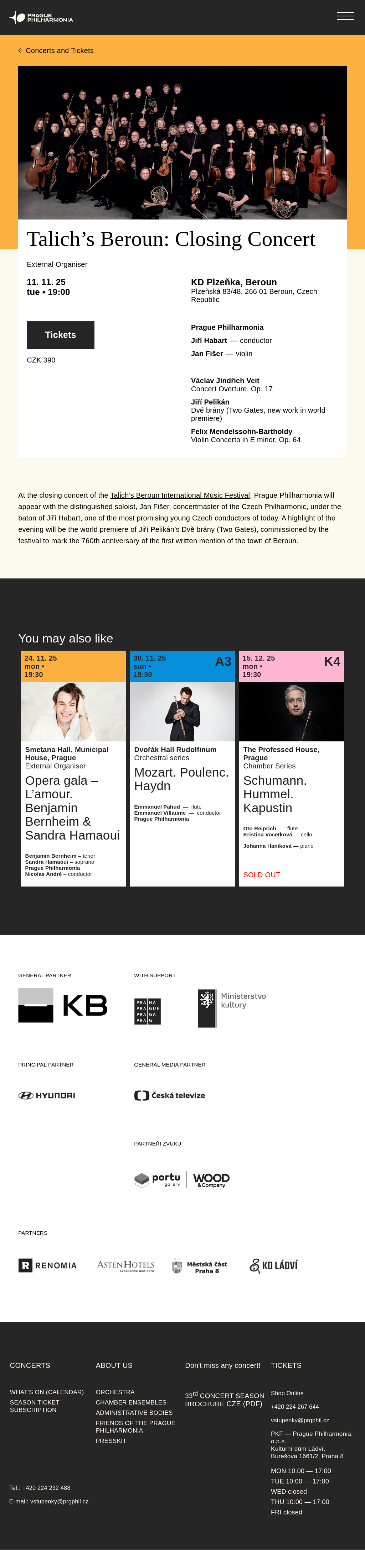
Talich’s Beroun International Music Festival (180, 495)
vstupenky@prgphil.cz (59, 1501)
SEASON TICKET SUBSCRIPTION (35, 1406)
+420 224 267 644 (295, 1406)
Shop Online (287, 1393)
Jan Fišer (207, 354)
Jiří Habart (209, 340)
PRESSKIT (111, 1440)
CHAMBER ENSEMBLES (131, 1402)
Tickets (60, 335)
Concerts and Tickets (60, 50)
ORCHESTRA (115, 1392)
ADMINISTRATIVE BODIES (134, 1412)
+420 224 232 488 (46, 1488)
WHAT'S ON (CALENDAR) (47, 1392)
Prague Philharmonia (227, 327)
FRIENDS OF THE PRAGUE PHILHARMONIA (136, 1426)
